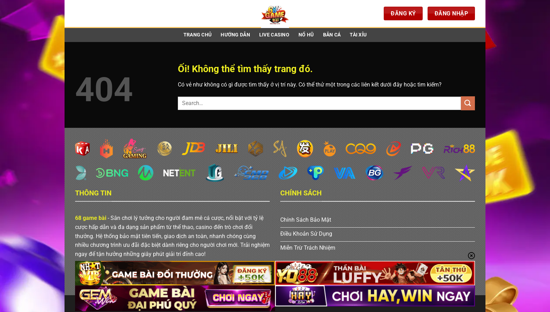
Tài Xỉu (358, 35)
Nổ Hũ (306, 35)
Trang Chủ (197, 35)
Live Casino (274, 35)
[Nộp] (468, 103)
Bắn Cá (332, 35)
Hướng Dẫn (235, 35)
